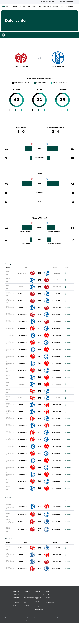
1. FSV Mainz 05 (22, 273)
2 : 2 (39, 294)
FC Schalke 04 (56, 273)
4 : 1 (39, 377)
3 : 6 (39, 529)
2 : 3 (39, 273)
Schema (68, 273)
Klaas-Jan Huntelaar (54, 243)
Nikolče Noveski (25, 231)
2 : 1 (39, 308)
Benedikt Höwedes (54, 231)
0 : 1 (39, 329)
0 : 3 (39, 453)
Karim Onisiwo (26, 243)
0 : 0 (39, 287)
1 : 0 (39, 280)
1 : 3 (39, 426)
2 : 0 (39, 335)
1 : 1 (39, 412)
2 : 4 (39, 419)
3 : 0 (39, 315)
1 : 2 (39, 507)
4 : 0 (39, 460)
